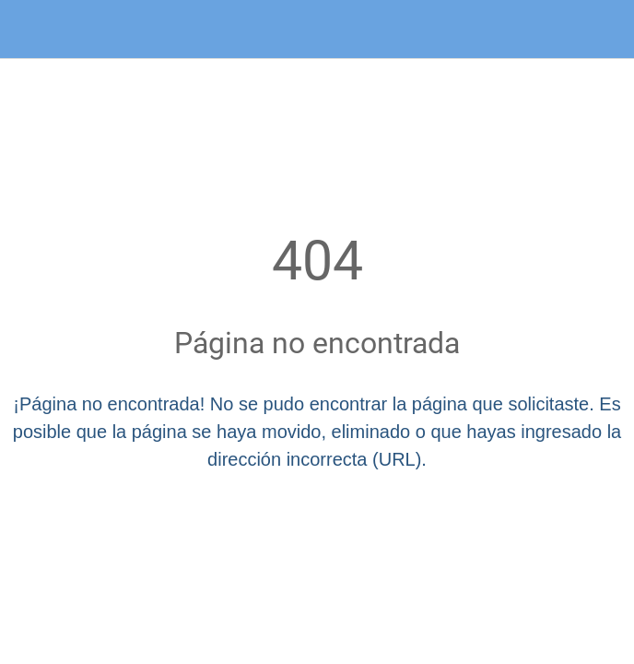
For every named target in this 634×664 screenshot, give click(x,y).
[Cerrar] (29, 29)
